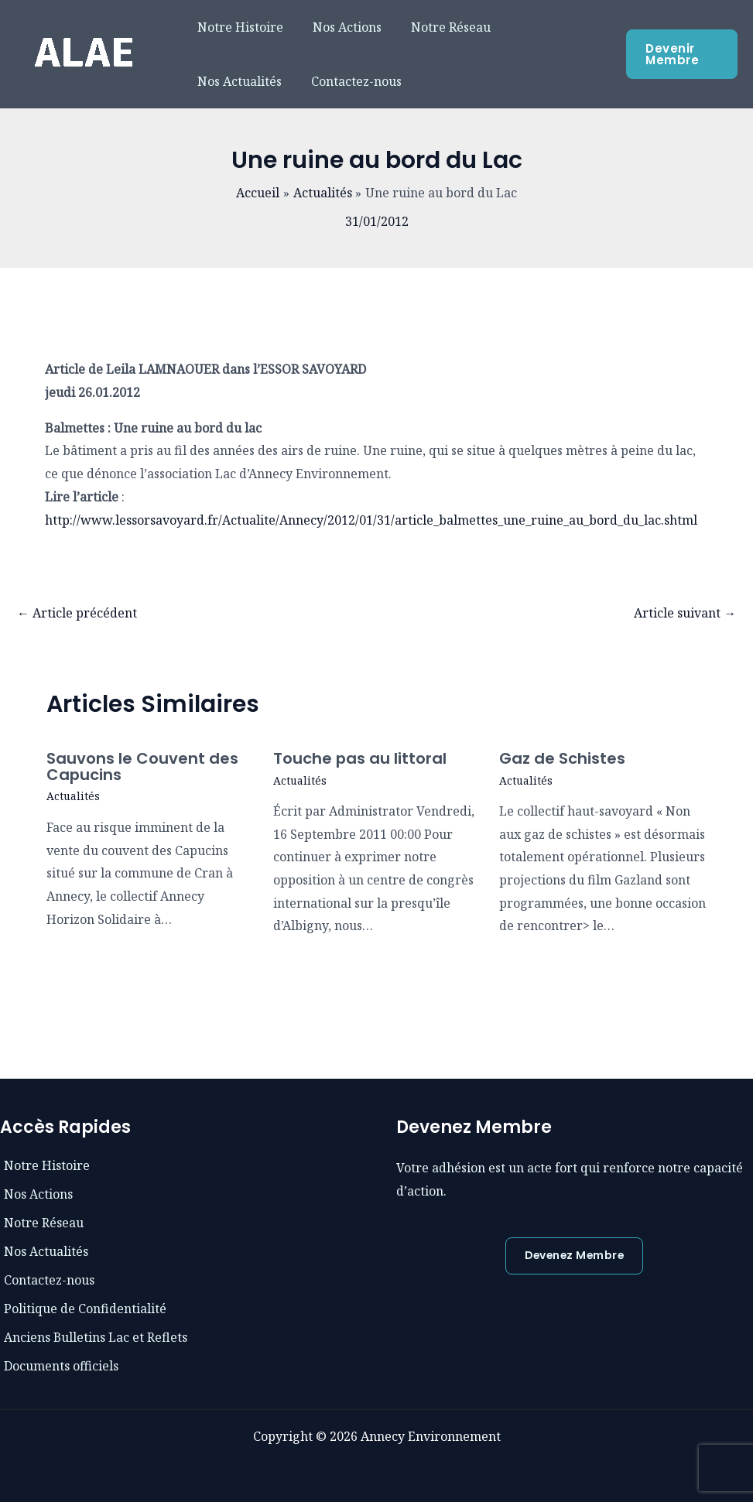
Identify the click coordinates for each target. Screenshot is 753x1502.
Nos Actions (340, 27)
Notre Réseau (439, 27)
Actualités (73, 795)
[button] (574, 1255)
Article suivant (685, 612)
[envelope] (42, 1221)
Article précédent (77, 612)
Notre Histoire (238, 27)
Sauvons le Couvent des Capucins (142, 766)
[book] (45, 1164)
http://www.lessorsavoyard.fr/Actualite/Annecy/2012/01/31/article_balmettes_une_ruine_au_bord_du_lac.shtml (371, 520)
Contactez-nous (240, 81)
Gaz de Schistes (562, 758)
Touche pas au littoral (360, 758)
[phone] (36, 1193)
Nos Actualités (546, 27)
